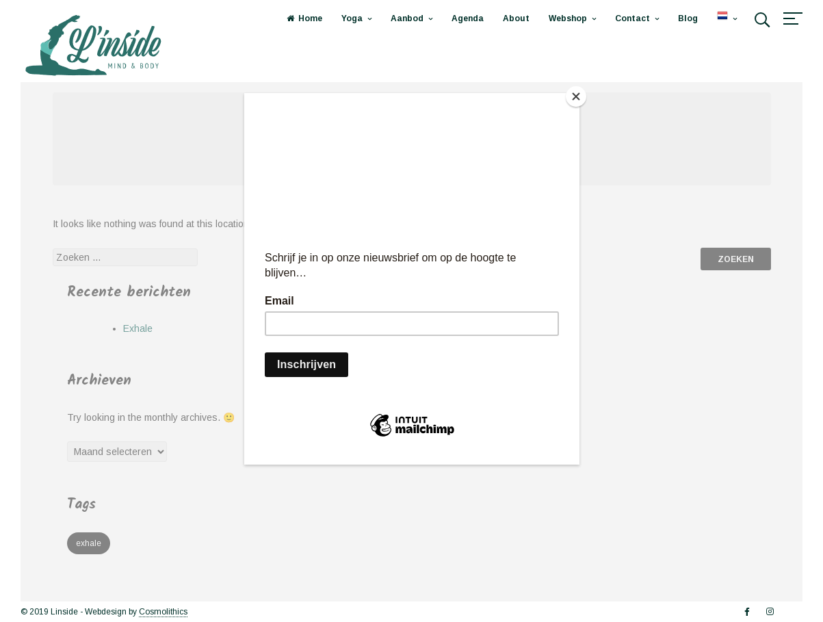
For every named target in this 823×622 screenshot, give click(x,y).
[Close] (576, 96)
